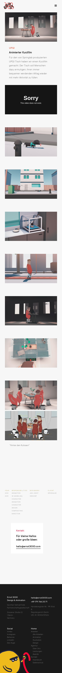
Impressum (37, 660)
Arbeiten (34, 632)
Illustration (37, 640)
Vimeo (9, 632)
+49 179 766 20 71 (39, 602)
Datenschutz (38, 663)
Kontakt (34, 657)
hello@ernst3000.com (28, 546)
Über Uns (36, 649)
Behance (10, 637)
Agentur (34, 646)
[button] (56, 6)
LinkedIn (10, 640)
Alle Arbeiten (38, 635)
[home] (11, 5)
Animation (37, 637)
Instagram (11, 635)
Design (35, 643)
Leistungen (37, 652)
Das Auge (11, 643)
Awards (36, 654)
